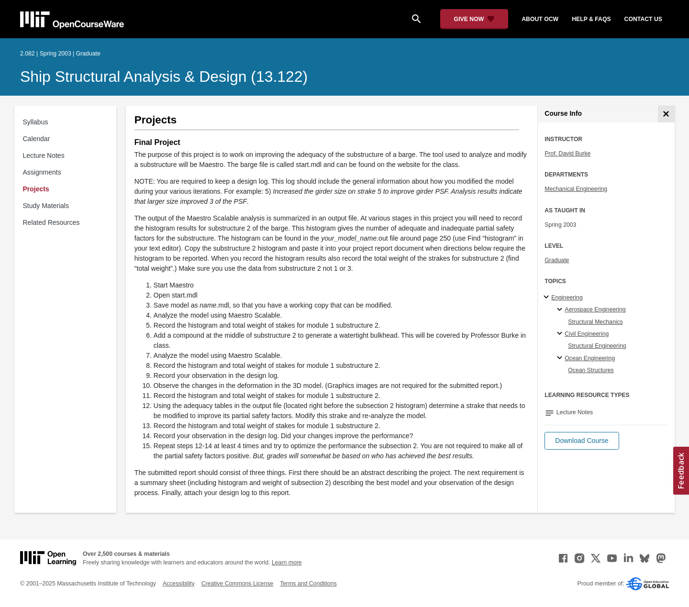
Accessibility (179, 583)
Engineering (566, 297)
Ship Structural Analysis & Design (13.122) (164, 76)
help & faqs (591, 19)
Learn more (287, 562)
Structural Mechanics (595, 322)
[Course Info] (666, 114)
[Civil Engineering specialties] (561, 334)
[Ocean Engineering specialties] (561, 358)
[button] (582, 441)
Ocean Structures (590, 370)
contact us (643, 19)
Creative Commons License (237, 583)
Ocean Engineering (590, 358)
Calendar (36, 139)
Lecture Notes (44, 155)
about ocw (540, 19)
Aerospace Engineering (595, 309)
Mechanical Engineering (576, 189)
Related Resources (51, 222)
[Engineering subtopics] (547, 297)
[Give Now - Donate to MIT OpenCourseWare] (474, 19)
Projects (36, 189)
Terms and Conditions (308, 583)
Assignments (42, 172)
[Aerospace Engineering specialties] (561, 310)
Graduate (557, 260)
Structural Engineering (597, 345)
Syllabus (35, 122)
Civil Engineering (587, 334)
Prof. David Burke (567, 153)
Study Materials (46, 206)
